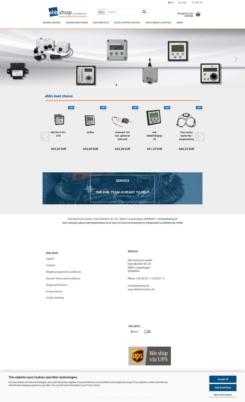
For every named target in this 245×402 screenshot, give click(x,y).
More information (223, 394)
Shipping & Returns (56, 284)
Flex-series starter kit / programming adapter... (186, 136)
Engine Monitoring (77, 22)
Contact (50, 265)
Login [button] (182, 2)
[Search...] (101, 12)
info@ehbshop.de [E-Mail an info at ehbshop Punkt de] (167, 218)
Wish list (197, 2)
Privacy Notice (93, 385)
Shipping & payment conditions (63, 271)
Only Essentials (223, 387)
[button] (171, 2)
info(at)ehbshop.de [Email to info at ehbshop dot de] (138, 285)
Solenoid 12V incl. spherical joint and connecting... (122, 136)
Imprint (50, 258)
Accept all (223, 379)
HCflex (90, 132)
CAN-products (101, 22)
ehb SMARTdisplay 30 (154, 136)
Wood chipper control (127, 22)
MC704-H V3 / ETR (58, 134)
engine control (52, 22)
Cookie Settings (55, 297)
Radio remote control (159, 22)
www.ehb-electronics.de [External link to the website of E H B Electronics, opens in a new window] (141, 289)
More (180, 22)
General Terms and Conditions (63, 278)
